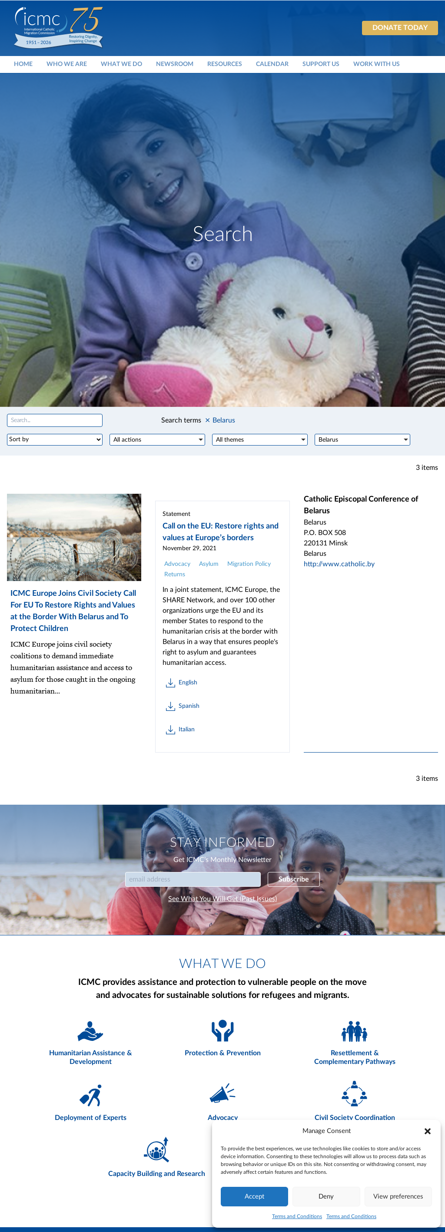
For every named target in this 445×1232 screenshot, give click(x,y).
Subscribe (294, 879)
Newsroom (174, 64)
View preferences (398, 1196)
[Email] (193, 879)
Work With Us (376, 64)
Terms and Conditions (297, 1216)
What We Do (121, 64)
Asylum (209, 564)
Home (23, 64)
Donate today (400, 27)
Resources (224, 64)
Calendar (272, 64)
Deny (326, 1196)
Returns (174, 574)
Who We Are (66, 64)
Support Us (320, 64)
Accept (254, 1196)
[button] (427, 1131)
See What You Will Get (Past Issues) (222, 898)
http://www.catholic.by (339, 564)
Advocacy (177, 564)
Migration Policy (249, 564)
